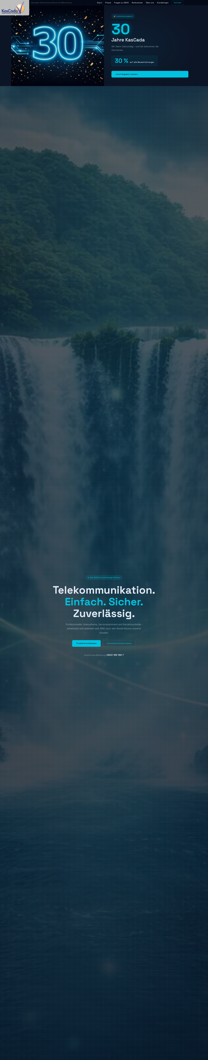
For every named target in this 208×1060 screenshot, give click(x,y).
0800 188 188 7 (115, 655)
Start (99, 3)
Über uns (150, 3)
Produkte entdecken (86, 643)
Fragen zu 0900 (121, 3)
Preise (108, 3)
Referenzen (137, 3)
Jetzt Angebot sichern (127, 74)
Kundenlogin (162, 3)
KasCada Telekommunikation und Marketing (51, 3)
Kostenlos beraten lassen (119, 643)
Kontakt (178, 3)
